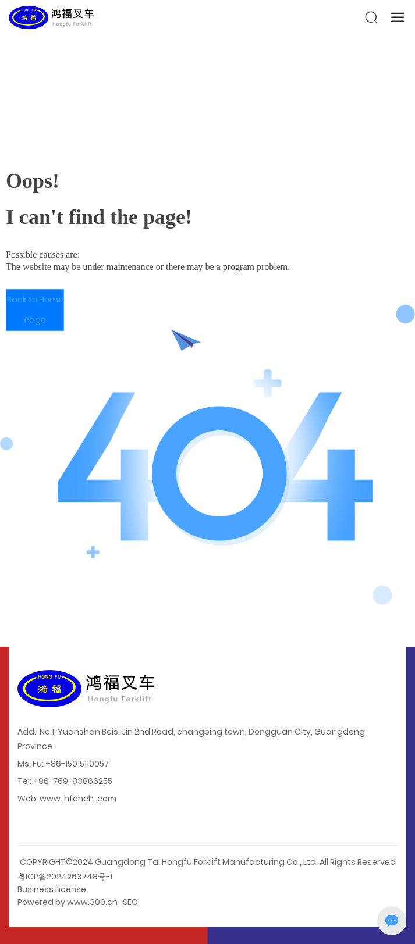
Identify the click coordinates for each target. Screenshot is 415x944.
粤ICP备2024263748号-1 (64, 876)
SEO (130, 902)
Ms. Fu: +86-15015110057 (63, 764)
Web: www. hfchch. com (66, 798)
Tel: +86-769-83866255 (64, 781)
